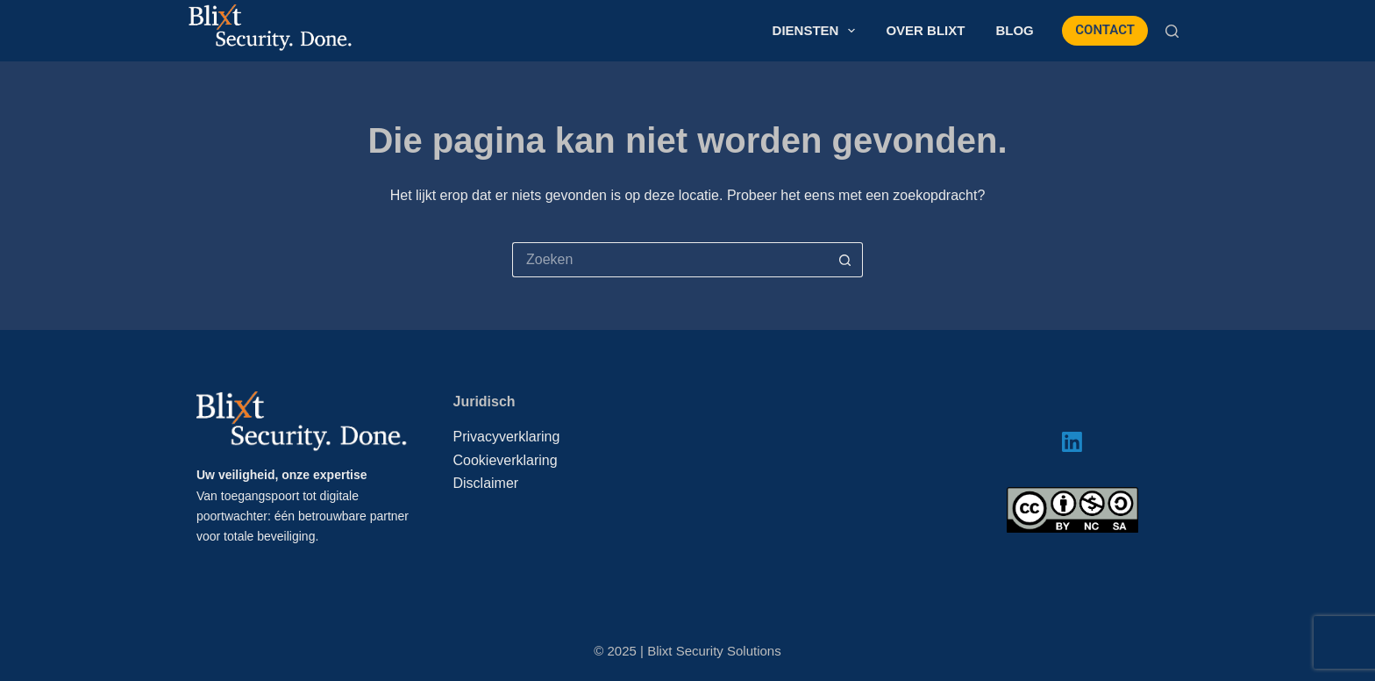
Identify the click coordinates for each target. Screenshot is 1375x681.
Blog (1014, 30)
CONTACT (1105, 30)
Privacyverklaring (506, 436)
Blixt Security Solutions (714, 650)
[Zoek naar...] (670, 259)
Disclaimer (486, 483)
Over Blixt (925, 30)
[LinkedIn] (1072, 442)
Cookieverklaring (505, 460)
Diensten (818, 30)
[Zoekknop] (845, 259)
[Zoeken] (1172, 31)
